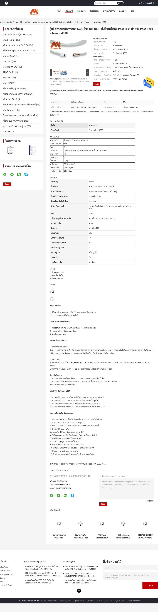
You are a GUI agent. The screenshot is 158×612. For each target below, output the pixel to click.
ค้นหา (120, 3)
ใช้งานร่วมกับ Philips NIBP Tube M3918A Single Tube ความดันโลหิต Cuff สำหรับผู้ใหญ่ (80, 536)
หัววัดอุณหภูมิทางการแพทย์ (16, 94)
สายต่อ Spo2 (9, 56)
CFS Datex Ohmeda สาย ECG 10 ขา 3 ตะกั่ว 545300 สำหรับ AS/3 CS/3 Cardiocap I (43, 575)
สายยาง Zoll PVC (61, 464)
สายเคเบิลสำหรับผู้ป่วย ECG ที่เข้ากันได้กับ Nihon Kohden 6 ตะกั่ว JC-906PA (42, 567)
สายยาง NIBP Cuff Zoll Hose (80, 464)
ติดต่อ (96, 84)
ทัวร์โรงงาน (94, 11)
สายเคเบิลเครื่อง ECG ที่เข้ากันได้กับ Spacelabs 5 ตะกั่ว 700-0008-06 (39, 581)
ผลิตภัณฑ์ (69, 11)
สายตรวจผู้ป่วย (10, 40)
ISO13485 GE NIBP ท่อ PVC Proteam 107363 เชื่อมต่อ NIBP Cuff (145, 536)
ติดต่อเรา (123, 11)
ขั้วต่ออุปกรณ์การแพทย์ (14, 121)
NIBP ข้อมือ (8, 72)
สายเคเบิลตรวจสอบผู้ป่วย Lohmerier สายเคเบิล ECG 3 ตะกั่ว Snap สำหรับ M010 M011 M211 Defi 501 (81, 568)
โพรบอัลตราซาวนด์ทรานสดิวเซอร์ (19, 115)
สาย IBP (7, 83)
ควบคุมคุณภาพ (109, 11)
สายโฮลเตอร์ (9, 110)
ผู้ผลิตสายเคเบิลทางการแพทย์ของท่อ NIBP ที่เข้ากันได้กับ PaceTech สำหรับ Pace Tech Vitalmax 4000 (69, 81)
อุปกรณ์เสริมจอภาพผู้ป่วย (14, 126)
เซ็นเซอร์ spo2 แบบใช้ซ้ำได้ (16, 45)
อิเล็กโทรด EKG (10, 67)
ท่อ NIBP (19, 22)
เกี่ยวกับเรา (81, 11)
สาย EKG (7, 61)
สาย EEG (7, 131)
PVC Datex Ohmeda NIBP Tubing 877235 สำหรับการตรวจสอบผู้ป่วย (101, 536)
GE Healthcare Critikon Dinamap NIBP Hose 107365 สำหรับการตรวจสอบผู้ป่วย (123, 536)
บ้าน (59, 11)
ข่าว (132, 11)
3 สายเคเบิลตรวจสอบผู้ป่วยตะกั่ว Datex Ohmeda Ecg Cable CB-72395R (80, 581)
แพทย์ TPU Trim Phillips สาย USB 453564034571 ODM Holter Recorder (80, 575)
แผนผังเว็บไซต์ (6, 585)
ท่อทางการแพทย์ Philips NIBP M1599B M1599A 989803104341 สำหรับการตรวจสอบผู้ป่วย (59, 536)
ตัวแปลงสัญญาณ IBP (13, 88)
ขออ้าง (141, 3)
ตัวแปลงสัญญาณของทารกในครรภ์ (19, 104)
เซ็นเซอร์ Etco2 (10, 99)
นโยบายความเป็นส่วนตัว (29, 601)
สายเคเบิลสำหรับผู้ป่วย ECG (15, 34)
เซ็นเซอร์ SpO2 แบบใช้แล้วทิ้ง (16, 50)
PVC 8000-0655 (99, 464)
